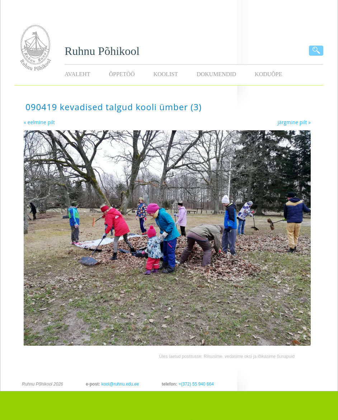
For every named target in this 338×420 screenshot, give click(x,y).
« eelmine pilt (39, 122)
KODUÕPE (268, 74)
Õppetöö (122, 74)
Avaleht (77, 74)
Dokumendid (216, 74)
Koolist (165, 74)
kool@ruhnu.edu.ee (120, 384)
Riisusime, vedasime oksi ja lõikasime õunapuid (249, 356)
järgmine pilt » (294, 122)
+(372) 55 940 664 (195, 384)
